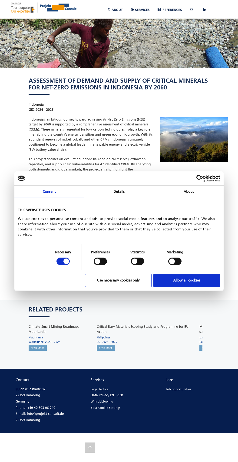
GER (120, 395)
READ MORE (37, 348)
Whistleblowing (102, 401)
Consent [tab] (49, 191)
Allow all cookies (186, 280)
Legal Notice (99, 389)
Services (140, 10)
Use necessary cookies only (118, 280)
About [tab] (189, 191)
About (115, 10)
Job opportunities (178, 389)
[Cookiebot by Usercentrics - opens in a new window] (199, 178)
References (170, 10)
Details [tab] (119, 191)
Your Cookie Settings (105, 408)
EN (112, 395)
